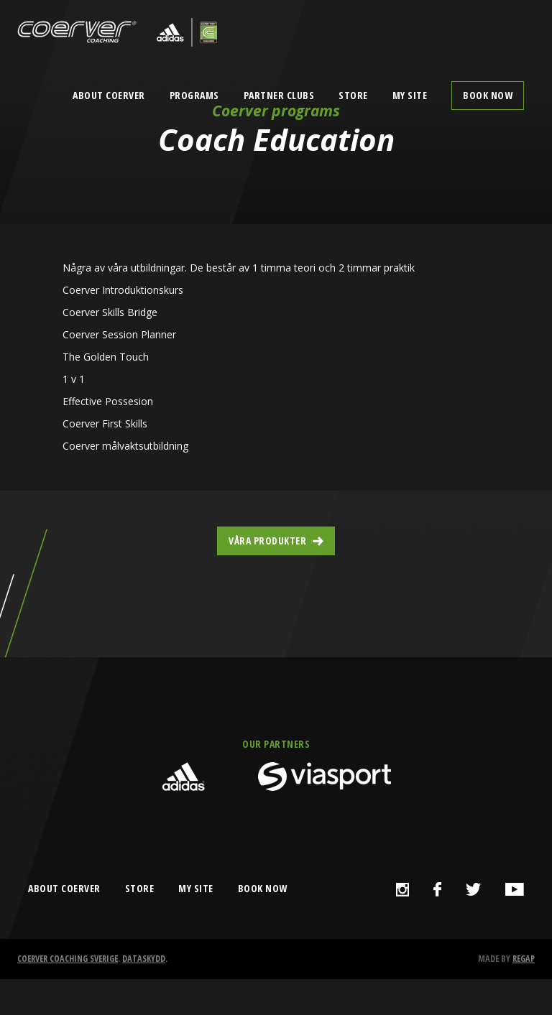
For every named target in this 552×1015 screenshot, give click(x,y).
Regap (523, 959)
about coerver (64, 888)
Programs (194, 95)
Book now (487, 95)
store (140, 888)
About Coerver (109, 95)
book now (263, 888)
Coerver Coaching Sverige (67, 959)
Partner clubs (279, 95)
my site (195, 888)
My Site (410, 95)
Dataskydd (143, 959)
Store (353, 95)
